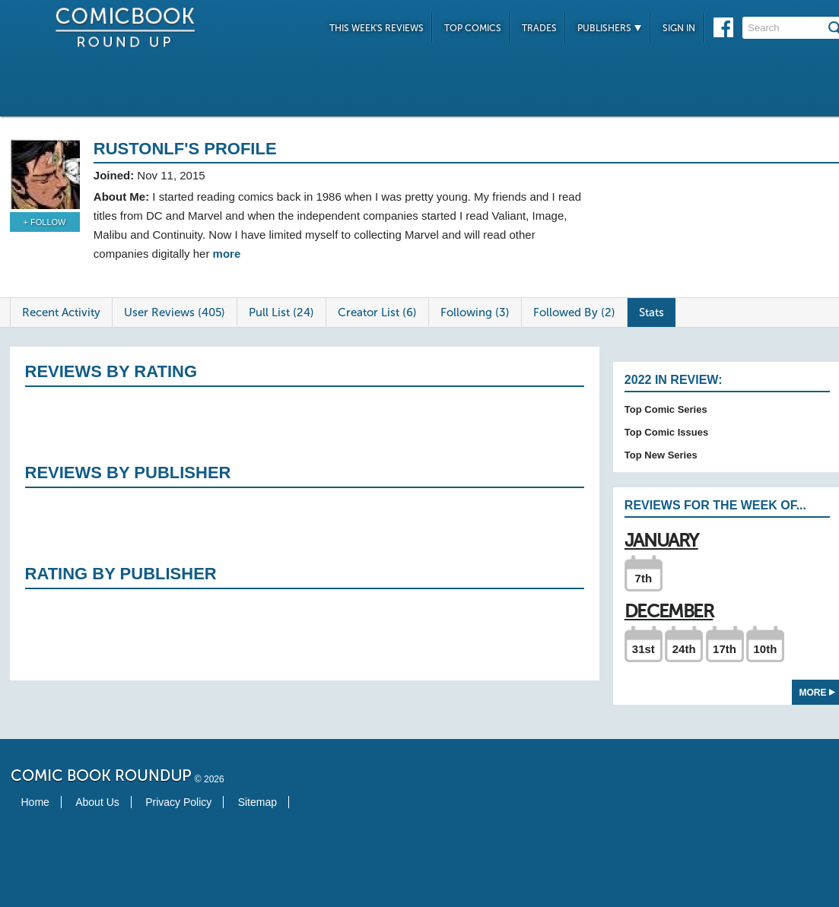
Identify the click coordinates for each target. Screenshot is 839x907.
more (227, 253)
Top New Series (661, 455)
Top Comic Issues (666, 432)
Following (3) (475, 312)
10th (765, 648)
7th (644, 578)
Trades (539, 28)
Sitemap (257, 802)
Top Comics (472, 28)
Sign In (679, 28)
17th (724, 648)
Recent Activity (61, 312)
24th (684, 648)
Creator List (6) (377, 312)
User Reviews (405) (174, 312)
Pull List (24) (281, 312)
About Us (97, 802)
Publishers (609, 28)
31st (643, 648)
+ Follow (45, 222)
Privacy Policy (178, 802)
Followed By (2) (574, 312)
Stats (651, 312)
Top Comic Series (665, 409)
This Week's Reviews (376, 28)
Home (35, 802)
